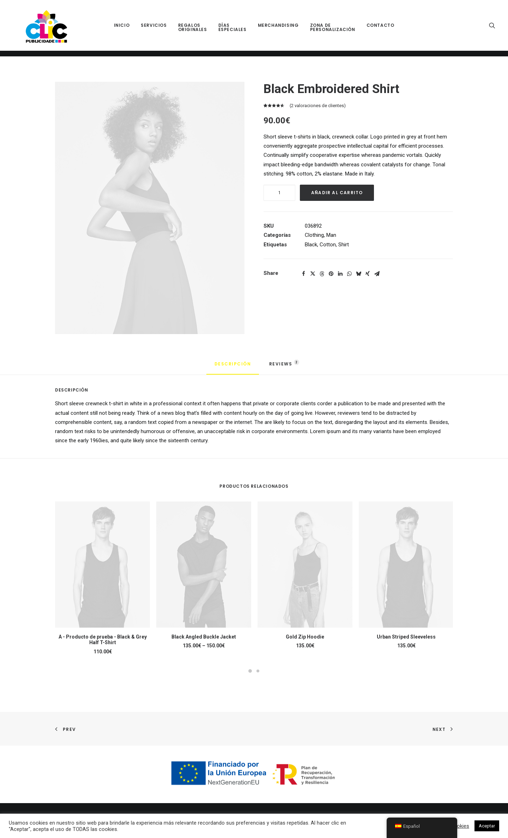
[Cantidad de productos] (279, 193)
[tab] (281, 366)
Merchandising (278, 28)
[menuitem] (122, 28)
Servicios (154, 28)
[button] (492, 28)
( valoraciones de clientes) (318, 105)
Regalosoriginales (192, 30)
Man (331, 235)
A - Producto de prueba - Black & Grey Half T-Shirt (103, 640)
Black (311, 244)
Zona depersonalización (332, 30)
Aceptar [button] (487, 825)
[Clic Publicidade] (44, 28)
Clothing (314, 235)
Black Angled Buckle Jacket (203, 637)
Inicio (122, 28)
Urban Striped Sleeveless (406, 637)
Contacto (380, 28)
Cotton (328, 244)
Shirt (343, 244)
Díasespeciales (232, 30)
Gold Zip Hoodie (305, 637)
